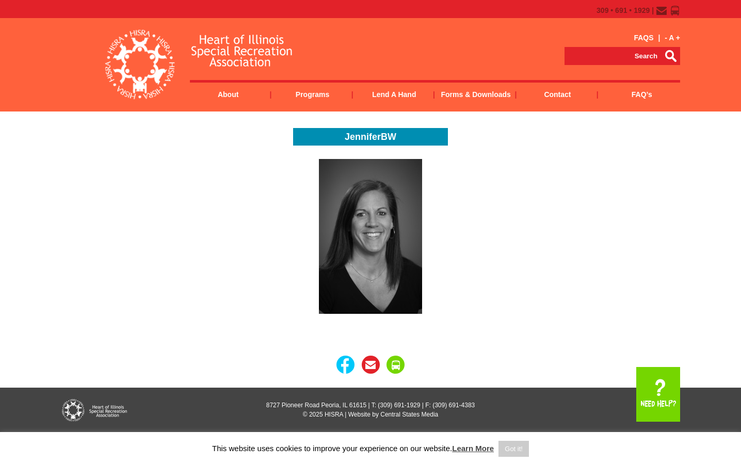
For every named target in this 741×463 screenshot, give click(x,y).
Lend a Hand (394, 94)
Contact (557, 94)
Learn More (473, 448)
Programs (312, 94)
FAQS (643, 38)
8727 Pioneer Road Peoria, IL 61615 (316, 405)
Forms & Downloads (475, 94)
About (228, 94)
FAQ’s (642, 94)
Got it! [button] (514, 449)
